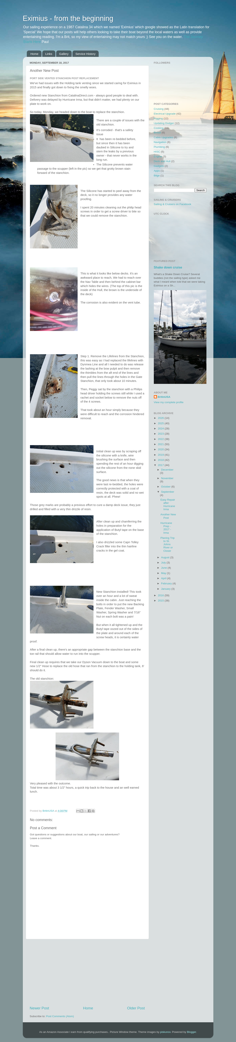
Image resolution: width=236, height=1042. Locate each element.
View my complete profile (169, 402)
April (164, 578)
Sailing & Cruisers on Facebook (172, 204)
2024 (161, 428)
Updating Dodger (164, 123)
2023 (161, 433)
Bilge (157, 175)
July (164, 562)
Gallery (64, 53)
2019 (161, 454)
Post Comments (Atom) (60, 1016)
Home (34, 53)
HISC (157, 151)
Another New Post (168, 516)
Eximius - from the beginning (68, 18)
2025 (161, 423)
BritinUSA (164, 396)
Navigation (160, 142)
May (164, 573)
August (165, 557)
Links (48, 53)
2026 (161, 417)
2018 (161, 459)
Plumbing (159, 146)
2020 (161, 449)
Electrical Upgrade (165, 113)
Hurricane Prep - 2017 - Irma (166, 527)
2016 (161, 595)
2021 (161, 444)
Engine (158, 156)
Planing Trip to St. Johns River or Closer (167, 544)
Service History (85, 53)
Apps (157, 170)
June (164, 567)
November (167, 478)
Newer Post (39, 1008)
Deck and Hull (162, 161)
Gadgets (159, 165)
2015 (161, 600)
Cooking (159, 127)
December (167, 469)
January (166, 588)
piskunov (165, 1031)
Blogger (191, 1031)
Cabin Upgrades (163, 137)
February (167, 583)
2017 (161, 465)
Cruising (159, 108)
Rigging (158, 118)
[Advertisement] (87, 972)
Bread (157, 132)
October (166, 486)
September (167, 491)
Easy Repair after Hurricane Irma (167, 504)
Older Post (136, 1008)
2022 (161, 439)
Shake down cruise (168, 267)
